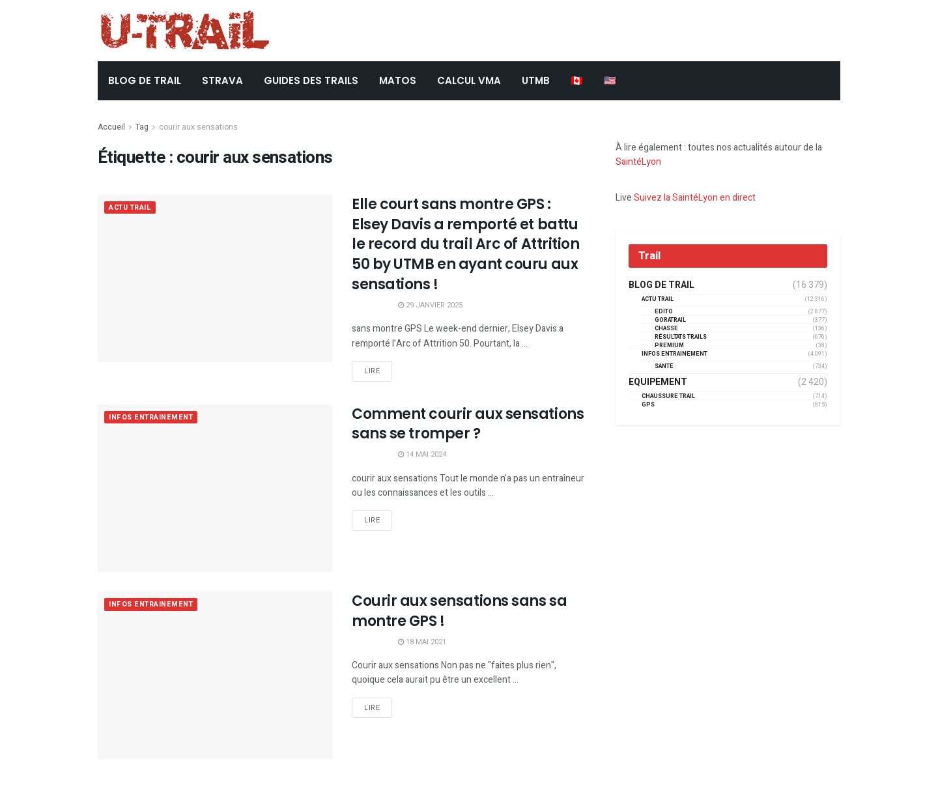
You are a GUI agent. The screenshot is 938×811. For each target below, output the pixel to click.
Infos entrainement (152, 417)
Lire (372, 371)
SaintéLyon (638, 162)
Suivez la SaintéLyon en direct (695, 198)
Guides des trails (311, 80)
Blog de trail (661, 285)
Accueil (111, 127)
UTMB (536, 80)
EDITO (664, 312)
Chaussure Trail (668, 396)
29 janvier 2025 (430, 305)
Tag (142, 127)
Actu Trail (131, 208)
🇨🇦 (577, 80)
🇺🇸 (610, 80)
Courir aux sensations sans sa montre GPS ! (459, 611)
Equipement (658, 382)
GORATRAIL (670, 320)
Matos (397, 80)
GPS (648, 405)
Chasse (666, 329)
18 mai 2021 (422, 641)
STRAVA (222, 80)
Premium (669, 346)
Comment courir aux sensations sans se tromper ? (468, 424)
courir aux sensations (198, 127)
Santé (664, 366)
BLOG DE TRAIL (144, 80)
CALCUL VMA (469, 80)
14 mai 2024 (422, 454)
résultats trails (681, 337)
